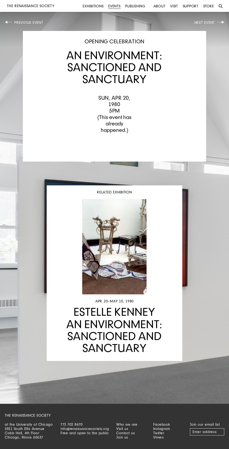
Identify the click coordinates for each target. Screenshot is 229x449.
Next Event (204, 22)
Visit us (122, 428)
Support (190, 6)
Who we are (126, 424)
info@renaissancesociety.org (85, 428)
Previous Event (28, 22)
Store (208, 6)
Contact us (125, 433)
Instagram (161, 428)
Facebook (161, 424)
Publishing (135, 6)
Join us (122, 437)
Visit (174, 6)
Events (114, 6)
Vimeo (158, 437)
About (159, 6)
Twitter (158, 433)
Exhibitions (93, 6)
